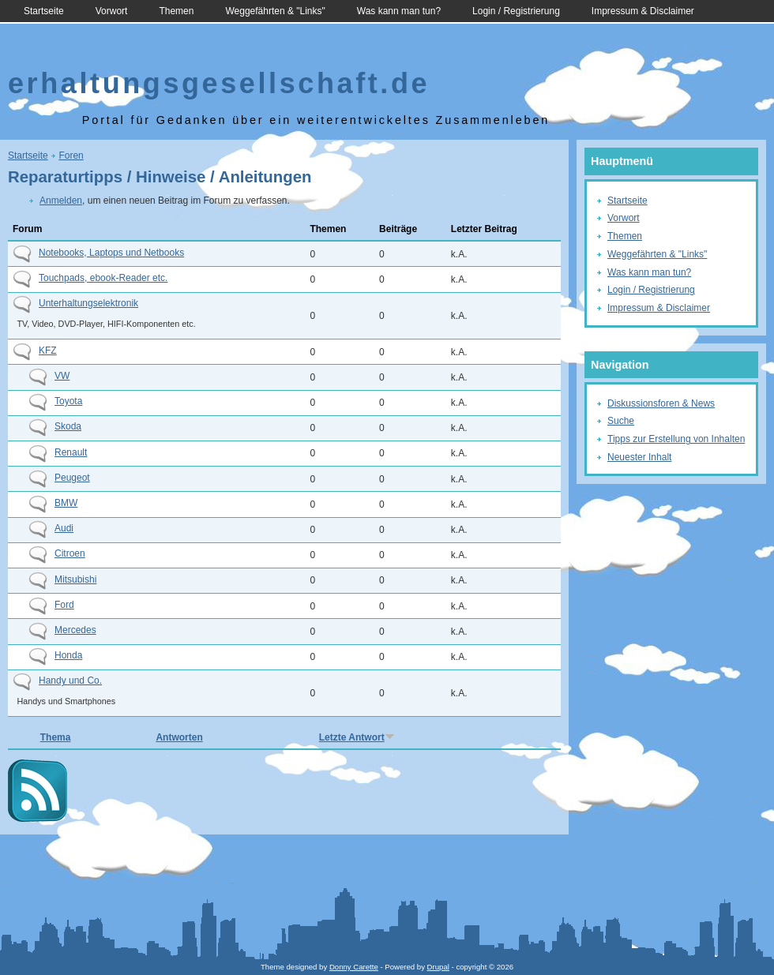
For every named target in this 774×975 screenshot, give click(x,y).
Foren (70, 155)
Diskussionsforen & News (661, 403)
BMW (65, 502)
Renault (70, 452)
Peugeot (72, 477)
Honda (68, 655)
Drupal (438, 966)
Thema (55, 737)
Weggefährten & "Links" (275, 11)
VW (62, 375)
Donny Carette (353, 966)
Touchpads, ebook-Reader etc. (103, 277)
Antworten (179, 737)
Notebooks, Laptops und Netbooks (111, 252)
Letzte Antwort (357, 737)
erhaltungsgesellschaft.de (219, 83)
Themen (176, 11)
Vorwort (112, 11)
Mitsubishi (75, 579)
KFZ (48, 350)
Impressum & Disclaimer (643, 11)
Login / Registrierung (516, 11)
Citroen (69, 553)
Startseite (44, 11)
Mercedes (75, 630)
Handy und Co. (70, 680)
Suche (620, 420)
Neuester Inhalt (639, 457)
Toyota (68, 401)
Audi (63, 528)
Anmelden (60, 200)
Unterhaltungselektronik (88, 303)
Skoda (67, 426)
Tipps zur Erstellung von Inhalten (676, 438)
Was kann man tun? (399, 11)
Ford (64, 604)
